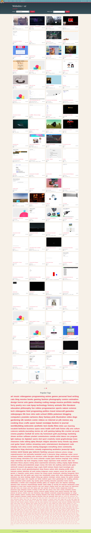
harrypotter (27, 511)
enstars (43, 508)
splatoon (45, 477)
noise (54, 489)
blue (62, 496)
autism (52, 469)
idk (22, 420)
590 (60, 337)
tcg (39, 523)
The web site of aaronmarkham (51, 100)
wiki (22, 475)
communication (54, 516)
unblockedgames (37, 517)
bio (65, 479)
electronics (29, 449)
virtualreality (51, 279)
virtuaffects (31, 322)
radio (69, 460)
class (24, 516)
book (32, 176)
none (29, 493)
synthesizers (42, 517)
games (53, 28)
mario (12, 499)
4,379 (27, 101)
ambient (38, 510)
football (28, 434)
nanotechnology (68, 43)
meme (22, 477)
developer (52, 477)
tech (13, 411)
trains (59, 499)
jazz (66, 497)
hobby (49, 484)
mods (70, 511)
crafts (26, 423)
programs (17, 515)
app (41, 477)
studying (51, 486)
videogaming (42, 509)
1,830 (60, 175)
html (35, 279)
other (72, 469)
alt (16, 493)
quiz (74, 516)
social (44, 454)
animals (58, 405)
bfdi (44, 489)
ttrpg (23, 449)
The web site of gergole (34, 203)
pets (33, 456)
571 (77, 337)
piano (24, 486)
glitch (64, 511)
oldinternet (26, 521)
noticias (19, 516)
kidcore (15, 508)
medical (56, 504)
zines (49, 117)
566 (27, 352)
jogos (23, 479)
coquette (31, 479)
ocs (24, 405)
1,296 (43, 234)
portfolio (68, 402)
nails (62, 511)
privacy (51, 489)
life (24, 414)
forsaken (48, 515)
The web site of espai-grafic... (68, 247)
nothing (19, 465)
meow (18, 488)
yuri (36, 479)
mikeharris (15, 101)
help (78, 499)
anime (48, 396)
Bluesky (27, 531)
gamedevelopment (33, 469)
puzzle (50, 473)
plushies (74, 489)
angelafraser (32, 145)
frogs (66, 509)
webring (22, 522)
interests (14, 471)
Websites (6, 1)
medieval (51, 509)
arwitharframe (15, 322)
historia (40, 499)
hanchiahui (65, 219)
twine (56, 496)
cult (58, 521)
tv (60, 423)
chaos (50, 516)
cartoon (58, 477)
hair (20, 510)
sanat (29, 516)
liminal (12, 514)
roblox (38, 408)
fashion (44, 399)
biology (18, 458)
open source (19, 531)
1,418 (77, 57)
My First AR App (66, 291)
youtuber (51, 517)
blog (17, 399)
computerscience (51, 500)
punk (77, 431)
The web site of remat (67, 144)
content (73, 515)
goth (55, 434)
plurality (12, 500)
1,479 (77, 204)
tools (44, 496)
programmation (13, 517)
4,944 (27, 57)
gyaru (50, 479)
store (28, 499)
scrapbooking (64, 510)
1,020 (43, 278)
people (38, 504)
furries (19, 469)
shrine (21, 491)
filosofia (15, 521)
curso (38, 509)
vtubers (55, 499)
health (47, 429)
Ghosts (64, 159)
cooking (14, 423)
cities (57, 523)
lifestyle (39, 442)
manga (52, 402)
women (31, 510)
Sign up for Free (83, 1)
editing (27, 442)
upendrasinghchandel (16, 160)
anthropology (42, 510)
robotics (25, 493)
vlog (56, 497)
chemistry (63, 497)
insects (15, 503)
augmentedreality (56, 279)
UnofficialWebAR (66, 232)
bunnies (29, 489)
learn (41, 507)
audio (63, 486)
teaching (47, 481)
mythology (72, 482)
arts (71, 429)
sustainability (59, 510)
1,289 (60, 234)
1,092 (27, 263)
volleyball (46, 493)
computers (16, 417)
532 (77, 352)
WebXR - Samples (49, 159)
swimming (60, 504)
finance (46, 469)
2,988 (27, 116)
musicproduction (64, 514)
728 (27, 322)
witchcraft (14, 467)
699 (77, 322)
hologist (31, 116)
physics (26, 463)
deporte (21, 497)
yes (15, 504)
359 (44, 381)
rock (20, 447)
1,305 (27, 234)
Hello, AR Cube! (32, 85)
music (35, 102)
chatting (66, 504)
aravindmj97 (15, 204)
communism (14, 491)
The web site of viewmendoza (18, 277)
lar (47, 175)
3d (30, 117)
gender (73, 523)
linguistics (21, 473)
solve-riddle (65, 116)
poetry (19, 405)
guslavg (31, 352)
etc (42, 431)
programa (30, 509)
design (32, 220)
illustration (61, 417)
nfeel (47, 322)
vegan (49, 521)
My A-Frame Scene (49, 262)
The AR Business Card (34, 306)
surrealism (50, 504)
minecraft (60, 411)
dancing (75, 475)
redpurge (64, 27)
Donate (56, 531)
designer (40, 521)
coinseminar (48, 27)
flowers (62, 456)
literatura (70, 497)
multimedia (66, 176)
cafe (78, 497)
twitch (41, 489)
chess (54, 479)
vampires (56, 471)
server (40, 514)
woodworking (51, 523)
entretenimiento (33, 521)
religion (46, 442)
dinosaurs (24, 496)
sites (74, 510)
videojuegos (16, 414)
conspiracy (25, 508)
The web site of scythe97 (34, 365)
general (22, 510)
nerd (22, 503)
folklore (60, 514)
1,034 (27, 278)
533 (44, 352)
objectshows (75, 486)
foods (56, 491)
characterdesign (32, 484)
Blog (61, 531)
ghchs (42, 481)
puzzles (28, 481)
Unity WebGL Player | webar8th (35, 247)
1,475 (27, 219)
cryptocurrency (13, 516)
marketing (72, 434)
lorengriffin (31, 175)
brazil (28, 508)
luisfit (14, 234)
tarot (25, 475)
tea (30, 499)
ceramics (16, 511)
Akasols (64, 41)
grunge (67, 494)
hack (71, 522)
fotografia (44, 494)
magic (13, 460)
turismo (12, 509)
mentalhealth (46, 475)
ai (57, 420)
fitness (20, 463)
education (20, 28)
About (52, 531)
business (30, 429)
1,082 (60, 263)
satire (62, 517)
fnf (60, 484)
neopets (24, 521)
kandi (63, 504)
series (37, 434)
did (28, 510)
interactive (33, 43)
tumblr (36, 502)
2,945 (43, 116)
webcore (36, 452)
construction (61, 500)
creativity (51, 439)
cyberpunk (51, 452)
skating (12, 502)
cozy (24, 497)
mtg (53, 515)
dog (33, 481)
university (71, 510)
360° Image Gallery (49, 26)
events (51, 471)
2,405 (27, 145)
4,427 (77, 86)
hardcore (63, 507)
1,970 (27, 175)
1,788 (77, 175)
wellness (68, 510)
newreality (31, 86)
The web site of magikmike (67, 262)
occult (24, 469)
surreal (34, 510)
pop (37, 499)
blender (40, 484)
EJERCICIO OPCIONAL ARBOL (35, 277)
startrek (68, 515)
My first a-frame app (66, 188)
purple (76, 507)
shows (13, 436)
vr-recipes (31, 27)
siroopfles (48, 145)
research (21, 467)
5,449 (43, 86)
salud (32, 503)
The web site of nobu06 (34, 232)
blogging (67, 414)
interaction (65, 102)
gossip (72, 521)
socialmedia (53, 493)
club (60, 522)
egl (50, 508)
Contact (77, 531)
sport (44, 439)
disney (31, 517)
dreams (45, 473)
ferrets (54, 117)
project (68, 456)
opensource (31, 504)
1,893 (43, 175)
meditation (25, 517)
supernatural (54, 502)
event (50, 502)
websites (14, 465)
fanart (22, 444)
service (21, 508)
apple (42, 516)
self (70, 522)
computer (14, 456)
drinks (14, 523)
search (34, 507)
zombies (76, 521)
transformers (72, 496)
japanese (31, 467)
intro (26, 479)
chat (73, 460)
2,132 (60, 160)
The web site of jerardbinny (51, 218)
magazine (42, 511)
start (64, 350)
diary (41, 417)
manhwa (53, 497)
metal (58, 439)
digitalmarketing (69, 508)
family (39, 479)
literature (71, 405)
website (22, 431)
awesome (34, 496)
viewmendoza (15, 278)
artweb (31, 42)
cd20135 (48, 352)
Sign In (89, 1)
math (57, 429)
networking (26, 510)
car (71, 493)
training (19, 517)
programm (18, 521)
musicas (64, 516)
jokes (33, 523)
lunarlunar (14, 27)
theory (18, 514)
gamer (12, 503)
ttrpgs (46, 460)
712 (44, 322)
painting (49, 58)
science (72, 408)
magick (29, 521)
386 (27, 381)
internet (40, 161)
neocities (36, 516)
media (50, 426)
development (64, 444)
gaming (37, 399)
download (78, 523)
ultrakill (61, 516)
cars (65, 426)
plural (40, 508)
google (56, 517)
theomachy (31, 293)
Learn (18, 1)
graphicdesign (66, 439)
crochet (68, 431)
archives (57, 514)
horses (57, 500)
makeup (18, 439)
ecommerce (18, 496)
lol (49, 488)
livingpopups (32, 57)
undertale (41, 458)
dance (63, 436)
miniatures (66, 522)
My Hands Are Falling (50, 306)
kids (31, 515)
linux (21, 423)
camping (61, 515)
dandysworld (21, 515)
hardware (69, 503)
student (29, 496)
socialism (23, 504)
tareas (46, 522)
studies (55, 522)
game (14, 28)
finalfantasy (46, 521)
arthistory (37, 161)
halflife (29, 522)
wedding (18, 509)
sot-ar (47, 263)
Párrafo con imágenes (50, 85)
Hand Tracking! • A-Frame (34, 129)
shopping (34, 460)
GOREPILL (48, 336)
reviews (14, 452)
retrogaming (74, 500)
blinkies (75, 463)
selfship (77, 514)
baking (58, 431)
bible (58, 507)
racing (18, 508)
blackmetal (68, 523)
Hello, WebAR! (48, 70)
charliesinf (65, 352)
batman (21, 514)
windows (76, 477)
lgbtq (33, 442)
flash (18, 502)
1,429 (60, 219)
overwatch (69, 521)
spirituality (30, 454)
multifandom (17, 523)
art (30, 43)
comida (53, 436)
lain (41, 473)
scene (29, 447)
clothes (29, 444)
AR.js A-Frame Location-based (68, 380)
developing (18, 522)
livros (15, 502)
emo (61, 426)
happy (31, 522)
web (38, 414)
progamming (60, 493)
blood (16, 517)
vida (27, 509)
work (33, 471)
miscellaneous (63, 521)
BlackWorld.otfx (15, 144)
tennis (22, 509)
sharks (37, 497)
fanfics (43, 515)
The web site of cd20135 (50, 350)
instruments (52, 522)
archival (21, 523)
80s (18, 497)
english (33, 477)
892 (77, 293)
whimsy (53, 488)
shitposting (12, 510)
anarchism (51, 496)
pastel (41, 502)
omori (63, 494)
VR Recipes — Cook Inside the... (35, 26)
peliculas (75, 479)
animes (19, 471)
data (39, 486)
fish (66, 471)
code (72, 444)
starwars (21, 499)
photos (64, 452)
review (72, 514)
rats (76, 509)
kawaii (39, 423)
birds (50, 465)
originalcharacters (17, 454)
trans (75, 439)
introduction (71, 484)
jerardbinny (48, 219)
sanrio (35, 439)
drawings (27, 477)
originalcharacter (46, 517)
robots (13, 481)
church (54, 517)
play (40, 515)
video (69, 417)
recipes (25, 488)
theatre (56, 467)
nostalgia (47, 423)
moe (50, 521)
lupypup (64, 57)
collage (75, 493)
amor (42, 486)
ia (60, 517)
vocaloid (14, 429)
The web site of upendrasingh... (18, 159)
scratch (46, 497)
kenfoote (14, 86)
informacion (38, 515)
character (33, 514)
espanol (58, 522)
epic (24, 503)
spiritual (36, 522)
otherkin (18, 507)
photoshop (12, 523)
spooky (38, 521)
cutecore (14, 431)
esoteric (25, 514)
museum (34, 161)
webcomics (15, 449)
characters (15, 442)
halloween (47, 508)
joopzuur (31, 263)
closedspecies (73, 509)
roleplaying (14, 486)
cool (12, 444)
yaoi (72, 467)
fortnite (22, 482)
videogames (17, 279)
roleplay (14, 447)
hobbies (20, 456)
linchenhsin (15, 263)
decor (26, 516)
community (19, 176)
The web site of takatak (34, 218)
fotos (55, 521)
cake (65, 523)
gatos (74, 465)
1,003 (60, 278)
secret (48, 523)
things (52, 494)
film (64, 405)
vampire (51, 515)
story (24, 447)
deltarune (58, 452)
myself (56, 486)
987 (77, 278)
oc (46, 420)
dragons (52, 482)
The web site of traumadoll (50, 232)
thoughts (51, 456)
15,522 (76, 27)
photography (55, 399)
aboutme (53, 442)
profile (67, 469)
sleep (41, 469)
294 (77, 381)
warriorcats (64, 502)
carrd (26, 482)
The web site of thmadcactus (18, 365)
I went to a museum (33, 159)
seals (16, 516)
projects (13, 469)
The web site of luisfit (16, 232)
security (56, 484)
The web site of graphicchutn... (68, 100)
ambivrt (64, 160)
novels (21, 486)
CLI (58, 531)
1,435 (43, 219)
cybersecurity (66, 465)
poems (32, 473)
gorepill (47, 337)
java (42, 503)
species (56, 515)
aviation (51, 510)
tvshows (50, 467)
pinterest (13, 493)
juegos (37, 465)
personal (63, 396)
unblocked (51, 499)
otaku (57, 511)
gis (54, 87)
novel (49, 497)
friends (66, 442)
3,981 (60, 101)
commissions (43, 436)
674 (44, 337)
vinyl (21, 517)
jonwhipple (15, 175)
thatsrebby (48, 116)
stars (42, 488)
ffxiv (47, 489)
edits (46, 523)
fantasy (47, 417)
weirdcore (39, 456)
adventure (14, 484)
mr (20, 102)
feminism (52, 491)
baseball (37, 500)
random (27, 420)
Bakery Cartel (15, 70)
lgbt (12, 439)
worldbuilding (17, 426)
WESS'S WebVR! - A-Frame (34, 321)
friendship (56, 508)
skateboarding (68, 475)
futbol (73, 471)
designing (38, 494)
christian (52, 508)
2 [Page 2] (45, 388)
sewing (35, 447)
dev (77, 494)
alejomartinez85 (65, 293)
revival (59, 517)
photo (69, 471)
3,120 (77, 101)
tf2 (18, 491)
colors (67, 507)
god (68, 496)
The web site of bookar (67, 321)
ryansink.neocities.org (16, 306)
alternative (14, 463)
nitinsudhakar (15, 219)
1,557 (43, 204)
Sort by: (14, 11)
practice (54, 514)
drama (44, 504)
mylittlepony (78, 515)
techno (50, 503)
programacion (48, 408)
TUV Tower (65, 203)
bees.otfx (64, 85)
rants (76, 511)
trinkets (60, 503)
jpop (43, 497)
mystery (37, 481)
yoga (72, 499)
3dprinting (28, 503)
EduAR (47, 291)
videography (68, 500)
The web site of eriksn (50, 129)
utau (32, 493)
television (26, 471)
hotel (61, 523)
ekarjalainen (15, 145)
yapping (69, 509)
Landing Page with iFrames (34, 380)
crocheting (73, 511)
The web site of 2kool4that (50, 365)
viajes (67, 517)
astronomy (52, 463)
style (12, 488)
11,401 (26, 42)
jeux (59, 521)
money (42, 465)
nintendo (64, 460)
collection (22, 502)
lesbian (33, 494)
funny (60, 442)
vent (59, 496)
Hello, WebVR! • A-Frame (34, 70)
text (38, 508)
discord (13, 458)
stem (11, 521)
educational (58, 494)
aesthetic (38, 426)
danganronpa (64, 488)
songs (42, 493)
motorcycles (26, 522)
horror (21, 402)
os (45, 516)
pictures (20, 493)
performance (26, 515)
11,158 (43, 27)
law (18, 220)
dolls (56, 469)
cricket (44, 507)
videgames (49, 522)
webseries (77, 510)
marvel (37, 475)
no (18, 486)
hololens (55, 43)
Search (11, 1)
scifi (45, 431)
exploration (27, 523)
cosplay (48, 458)
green (47, 504)
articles (35, 515)
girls (34, 497)
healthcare (31, 507)
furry (13, 405)
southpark (36, 503)
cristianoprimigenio (16, 293)
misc (77, 496)
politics (46, 411)
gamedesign (60, 479)
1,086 (43, 263)
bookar (64, 322)
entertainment (52, 444)
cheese (21, 521)
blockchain (50, 43)
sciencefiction (47, 510)
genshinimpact (35, 511)
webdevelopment (16, 479)
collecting (64, 473)
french (45, 515)
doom (23, 500)
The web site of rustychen (17, 41)
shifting (43, 521)
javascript (66, 449)
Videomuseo (15, 291)
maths (12, 496)
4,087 (43, 101)
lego (39, 502)
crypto (40, 467)
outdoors (23, 494)
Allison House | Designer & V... (35, 144)
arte (26, 402)
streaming (36, 444)
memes (65, 420)
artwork (12, 507)
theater (27, 497)
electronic (40, 496)
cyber (41, 500)
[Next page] (46, 388)
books (30, 399)
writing (75, 396)
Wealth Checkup (66, 70)
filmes (40, 497)
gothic (29, 475)
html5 (45, 467)
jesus (73, 497)
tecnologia (66, 467)
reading (75, 402)
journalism (18, 481)
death (74, 491)
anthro (74, 522)
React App (14, 350)
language (65, 458)
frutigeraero (44, 471)
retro (33, 414)
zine (60, 482)
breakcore (70, 488)
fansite (67, 486)
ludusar (64, 381)
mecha (44, 523)
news (42, 429)
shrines (51, 514)
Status (69, 531)
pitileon (47, 86)
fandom (55, 423)
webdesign (64, 454)
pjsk (39, 488)
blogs (58, 454)
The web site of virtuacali (67, 129)
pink (53, 417)
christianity (68, 489)
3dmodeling (73, 494)
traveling (29, 486)
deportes (65, 482)
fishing (15, 507)
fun (33, 408)
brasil (48, 494)
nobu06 (31, 234)
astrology (17, 475)
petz (60, 509)
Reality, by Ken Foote (16, 85)
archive (20, 436)
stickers (30, 497)
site (54, 465)
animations (14, 477)
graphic (47, 491)
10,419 (60, 42)
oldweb (56, 456)
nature (65, 408)
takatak (31, 219)
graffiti (18, 510)
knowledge (64, 508)
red (29, 523)
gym (32, 475)
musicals (64, 484)
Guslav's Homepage (33, 350)
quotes (45, 511)
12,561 (76, 42)
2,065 (77, 160)
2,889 (77, 116)
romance (37, 473)
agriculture (72, 43)
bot (32, 515)
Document (65, 306)
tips (23, 522)
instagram (47, 516)
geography (67, 493)
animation (73, 399)
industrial (65, 517)
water (48, 511)
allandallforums (65, 337)
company (69, 514)
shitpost (70, 515)
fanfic (57, 475)
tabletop (54, 503)
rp (52, 484)
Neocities (14, 531)
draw (69, 499)
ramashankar (15, 381)
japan (53, 458)
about (37, 463)
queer (32, 423)
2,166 (43, 160)
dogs (74, 417)
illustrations (37, 514)
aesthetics (57, 449)
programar (26, 502)
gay (30, 452)
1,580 (27, 204)
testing (31, 463)
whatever (31, 500)
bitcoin (19, 503)
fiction (62, 429)
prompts (34, 522)
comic (35, 420)
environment (16, 499)
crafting (59, 463)
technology (42, 405)
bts (47, 496)
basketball (38, 454)
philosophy (26, 408)
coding (45, 402)
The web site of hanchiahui (67, 218)
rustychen (14, 42)
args (65, 499)
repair (13, 521)
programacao (34, 509)
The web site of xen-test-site (68, 277)
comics (51, 117)
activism (36, 491)
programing (65, 294)
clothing (75, 458)
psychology (62, 434)
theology (59, 511)
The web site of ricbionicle (50, 380)
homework (47, 509)
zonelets (57, 488)
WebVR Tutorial (15, 203)
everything (65, 338)
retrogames (55, 510)
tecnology (54, 523)
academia (31, 508)
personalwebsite (28, 465)
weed (39, 503)
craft (25, 491)
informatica (33, 279)
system (27, 473)
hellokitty (17, 494)
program (17, 28)
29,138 (26, 27)
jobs (73, 521)
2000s (50, 414)
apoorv (14, 116)
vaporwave (52, 460)
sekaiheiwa (65, 234)
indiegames (24, 489)
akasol (64, 42)
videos (75, 338)
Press (66, 531)
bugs (36, 467)
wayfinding (15, 176)
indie (22, 442)
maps (77, 504)
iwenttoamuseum (32, 160)
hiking (38, 477)
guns (74, 514)
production (66, 491)
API (63, 531)
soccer (75, 454)
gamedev (69, 411)
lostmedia (58, 516)
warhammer (15, 522)
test (33, 176)
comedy (38, 449)
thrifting (73, 507)
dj (65, 500)
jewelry (12, 494)
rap (19, 477)
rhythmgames (77, 516)
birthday (39, 482)
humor (66, 481)
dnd (40, 439)
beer (64, 43)
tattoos (35, 504)
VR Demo (48, 277)
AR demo (14, 336)
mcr (34, 500)
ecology (59, 502)
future (29, 517)
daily (69, 517)
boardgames (30, 491)
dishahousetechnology (49, 42)
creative (40, 460)
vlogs (33, 516)
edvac (47, 293)
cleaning (69, 507)
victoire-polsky (48, 57)
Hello (30, 41)
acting (59, 497)
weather (75, 503)
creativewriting (68, 516)
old (75, 497)
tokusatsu (59, 523)
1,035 (77, 263)
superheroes (47, 514)
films (56, 426)
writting (60, 508)
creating (12, 515)
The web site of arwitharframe (18, 321)
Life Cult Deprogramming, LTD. (35, 100)
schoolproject (20, 511)
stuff (53, 429)
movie (36, 458)
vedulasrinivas (32, 337)
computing (45, 499)
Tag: (50, 11)
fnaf (25, 454)
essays (53, 475)
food (69, 396)
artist (58, 436)
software (26, 436)
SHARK (14, 129)
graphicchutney (65, 101)
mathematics (14, 482)
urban (22, 176)
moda (58, 460)
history (51, 405)
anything (59, 465)
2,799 (60, 57)
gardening (15, 420)
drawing (38, 402)
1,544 (60, 204)
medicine (44, 479)
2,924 (60, 116)
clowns (25, 499)
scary (25, 509)
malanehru (65, 175)
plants (75, 442)
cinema (14, 434)
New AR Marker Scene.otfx (51, 247)
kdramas (67, 511)
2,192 (27, 160)
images (62, 499)
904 (27, 293)
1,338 (77, 219)
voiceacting (29, 514)
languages (43, 447)
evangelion (72, 517)
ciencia (76, 522)
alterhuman (12, 511)
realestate (34, 499)
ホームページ (65, 26)
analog (12, 508)
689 (27, 337)
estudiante (77, 508)
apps (33, 28)
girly (78, 500)
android (65, 496)
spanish (46, 488)
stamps (63, 477)
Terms (73, 531)
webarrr (47, 160)
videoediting (69, 502)
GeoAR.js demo (49, 321)
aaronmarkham (48, 101)
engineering (47, 449)
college (75, 499)
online (45, 484)
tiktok (72, 503)
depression (63, 509)
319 (60, 381)
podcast (61, 491)
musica (59, 402)
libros (77, 473)
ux (23, 514)
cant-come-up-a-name (66, 86)
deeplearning (50, 102)
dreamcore (35, 486)
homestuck (48, 434)
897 (44, 293)
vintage (70, 452)
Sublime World (15, 188)
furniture (31, 511)
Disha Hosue (48, 41)
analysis (47, 507)
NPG (14, 26)
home (58, 489)
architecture (75, 456)
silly (67, 429)
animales (12, 504)
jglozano (47, 278)
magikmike (65, 263)
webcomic (29, 426)
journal (68, 28)
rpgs (71, 491)
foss (78, 511)
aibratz (14, 57)
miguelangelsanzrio (33, 278)
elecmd (31, 381)
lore (31, 458)
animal (31, 516)
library (54, 509)
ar (31, 28)
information (19, 460)
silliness (66, 521)
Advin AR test (32, 188)
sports (59, 408)
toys (40, 475)
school (43, 414)
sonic (43, 444)
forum (20, 504)
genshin (13, 473)
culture (77, 429)
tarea (68, 522)
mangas (15, 509)
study (72, 449)
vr (30, 28)
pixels (24, 481)
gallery (45, 482)
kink (56, 521)
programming (51, 87)
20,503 (60, 27)
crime (33, 517)
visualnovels (56, 473)
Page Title (48, 203)
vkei (60, 486)
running (62, 489)
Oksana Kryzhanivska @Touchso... (52, 188)
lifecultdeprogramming (33, 101)
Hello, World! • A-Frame (17, 100)
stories (37, 431)
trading (74, 502)
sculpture (35, 508)
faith (44, 522)
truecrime (70, 504)
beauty (25, 452)
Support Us (23, 1)
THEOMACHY (32, 291)
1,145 (43, 57)
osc (48, 482)
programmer (46, 502)
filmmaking (52, 58)
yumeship (38, 507)
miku (57, 503)
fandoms (58, 458)
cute (28, 405)
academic (51, 511)
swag (18, 489)
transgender (71, 473)
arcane (71, 523)
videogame (15, 353)
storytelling (27, 456)
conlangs (36, 523)
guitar (17, 444)
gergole (31, 204)
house (77, 517)
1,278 (77, 234)
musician (41, 523)
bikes (29, 515)
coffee (45, 456)
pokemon (57, 414)
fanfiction (22, 429)
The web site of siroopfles (50, 144)
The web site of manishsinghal (68, 365)
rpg (70, 442)
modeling (73, 504)
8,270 (27, 86)
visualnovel (26, 507)
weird (20, 452)
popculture (60, 481)
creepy (16, 500)
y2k (60, 420)
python (71, 477)
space (37, 429)
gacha (39, 511)
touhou (71, 481)
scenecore (41, 491)
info (46, 465)
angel (63, 523)
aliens (61, 475)
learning (71, 426)
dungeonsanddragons (40, 522)
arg (36, 294)
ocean (77, 484)
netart (49, 235)
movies (23, 399)
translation (45, 500)
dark (32, 488)
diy (41, 434)
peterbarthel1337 (66, 204)
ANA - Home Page (66, 336)
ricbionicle (48, 381)
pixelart (34, 436)
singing (64, 463)
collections (12, 522)
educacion (51, 454)
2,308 (43, 145)
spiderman (64, 515)
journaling (29, 431)
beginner (31, 523)
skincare (64, 503)
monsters (26, 504)
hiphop (35, 488)
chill (56, 507)
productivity (23, 523)
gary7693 (14, 352)
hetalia (58, 515)
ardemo (14, 337)
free (67, 477)
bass (35, 521)
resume (62, 471)
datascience (62, 522)
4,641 (60, 86)
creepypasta (32, 482)
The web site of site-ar (17, 247)
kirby (60, 507)
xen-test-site (65, 278)
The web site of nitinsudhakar (18, 218)
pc (67, 499)
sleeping (61, 469)
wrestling (34, 489)
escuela (19, 500)
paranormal (68, 338)
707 (60, 322)
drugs (24, 511)
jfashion (47, 486)
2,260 (60, 145)
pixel (29, 488)
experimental (43, 463)
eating (73, 508)
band (61, 467)
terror (15, 510)
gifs (15, 488)
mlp (25, 460)
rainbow (53, 521)
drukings (47, 204)
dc (47, 503)
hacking (43, 452)
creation (57, 509)
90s (63, 431)
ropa (53, 504)
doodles (72, 516)
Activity (14, 1)
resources (24, 484)
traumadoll (48, 234)
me (23, 439)
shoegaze (21, 516)
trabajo (75, 523)
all (30, 471)
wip (26, 467)
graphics (72, 102)
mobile (54, 511)
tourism (50, 507)
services (26, 500)
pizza (57, 482)
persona (78, 502)
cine (21, 488)
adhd (75, 517)
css (68, 436)
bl (38, 489)
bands (54, 507)
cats (13, 399)
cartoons (34, 417)
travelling (28, 494)
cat (73, 431)
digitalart (28, 439)
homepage (22, 507)
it (47, 454)
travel (52, 411)
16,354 (43, 42)
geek (23, 517)
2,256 (77, 145)
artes (17, 504)
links (18, 484)
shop (70, 458)
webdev (15, 497)
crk (75, 515)
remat (64, 145)
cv (36, 510)
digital (70, 463)
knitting (38, 471)
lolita (12, 497)
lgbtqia (41, 504)
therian (45, 503)
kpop (33, 405)
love (28, 414)
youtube (25, 417)
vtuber (70, 454)
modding (69, 479)
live (14, 515)
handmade (39, 516)
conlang (43, 514)
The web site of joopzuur (34, 262)
